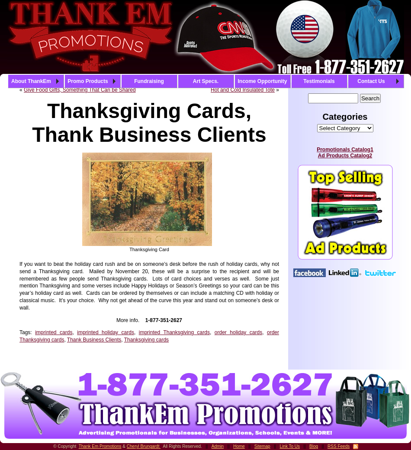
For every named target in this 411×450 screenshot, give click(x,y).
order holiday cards (238, 332)
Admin (218, 446)
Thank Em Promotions (100, 446)
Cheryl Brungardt (144, 446)
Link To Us (290, 446)
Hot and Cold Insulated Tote (243, 90)
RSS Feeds (339, 446)
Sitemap (262, 446)
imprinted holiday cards (105, 332)
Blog (313, 446)
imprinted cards (53, 332)
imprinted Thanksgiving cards (174, 332)
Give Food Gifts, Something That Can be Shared (80, 90)
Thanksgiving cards (146, 340)
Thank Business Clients (94, 340)
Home (239, 446)
